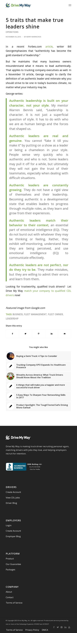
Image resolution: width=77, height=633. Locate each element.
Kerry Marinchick (33, 37)
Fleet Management (35, 314)
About (9, 591)
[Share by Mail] (64, 334)
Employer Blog (13, 536)
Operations (12, 32)
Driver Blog (11, 502)
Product (10, 558)
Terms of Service (14, 602)
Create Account (13, 492)
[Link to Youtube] (69, 627)
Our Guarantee (13, 564)
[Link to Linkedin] (65, 627)
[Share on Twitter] (25, 334)
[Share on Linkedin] (51, 334)
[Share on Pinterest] (38, 334)
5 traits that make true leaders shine (34, 23)
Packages (10, 569)
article (49, 46)
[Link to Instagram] (62, 627)
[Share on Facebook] (12, 334)
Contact (9, 597)
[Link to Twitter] (58, 627)
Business (18, 314)
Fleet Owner (55, 314)
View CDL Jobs (13, 497)
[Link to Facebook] (54, 627)
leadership (12, 318)
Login (8, 525)
